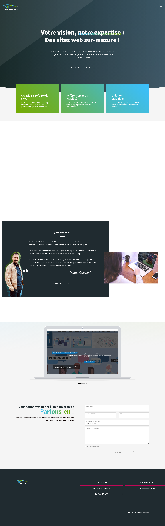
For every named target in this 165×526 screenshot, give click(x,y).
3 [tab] (84, 383)
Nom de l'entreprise (91, 414)
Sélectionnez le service (93, 421)
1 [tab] (79, 383)
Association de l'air (64, 367)
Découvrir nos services (82, 67)
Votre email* (123, 414)
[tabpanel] (82, 352)
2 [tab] (82, 383)
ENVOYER (117, 452)
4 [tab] (86, 383)
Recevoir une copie (93, 447)
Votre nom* (89, 406)
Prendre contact (62, 283)
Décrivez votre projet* (92, 428)
